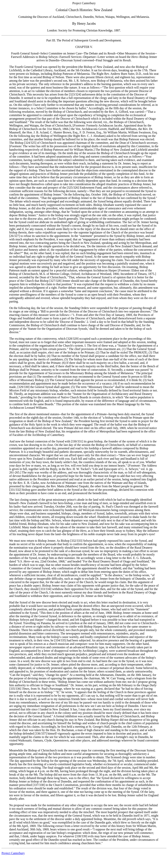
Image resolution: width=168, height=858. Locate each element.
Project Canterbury (13, 853)
